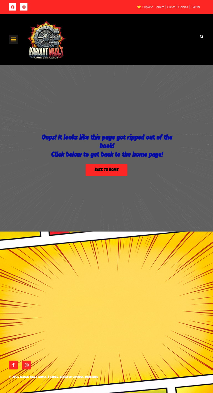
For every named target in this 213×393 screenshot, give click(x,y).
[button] (13, 39)
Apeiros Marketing (85, 377)
